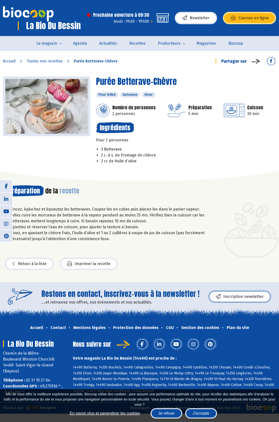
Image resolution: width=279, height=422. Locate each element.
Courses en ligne (249, 18)
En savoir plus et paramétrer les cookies (105, 413)
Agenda (80, 43)
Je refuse (166, 413)
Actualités (108, 43)
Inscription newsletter (240, 296)
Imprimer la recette (88, 263)
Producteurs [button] (169, 43)
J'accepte (201, 413)
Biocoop (235, 43)
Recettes (137, 43)
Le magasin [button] (46, 43)
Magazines (206, 43)
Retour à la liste (29, 263)
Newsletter (196, 18)
